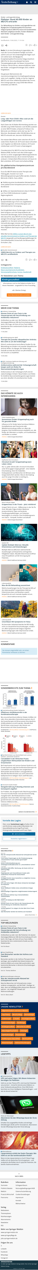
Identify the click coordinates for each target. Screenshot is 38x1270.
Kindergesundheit (7, 268)
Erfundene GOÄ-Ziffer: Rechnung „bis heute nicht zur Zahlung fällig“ (17, 869)
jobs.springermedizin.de (9, 1239)
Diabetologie (6, 1019)
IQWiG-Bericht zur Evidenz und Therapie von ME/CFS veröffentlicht (18, 253)
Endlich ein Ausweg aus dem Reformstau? (12, 900)
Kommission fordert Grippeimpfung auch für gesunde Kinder (18, 420)
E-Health (16, 1019)
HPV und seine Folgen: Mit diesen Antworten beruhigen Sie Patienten (18, 884)
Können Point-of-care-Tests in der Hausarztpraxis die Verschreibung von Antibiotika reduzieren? (15, 315)
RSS (2, 1226)
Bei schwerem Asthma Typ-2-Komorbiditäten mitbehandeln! (14, 895)
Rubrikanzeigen (6, 1217)
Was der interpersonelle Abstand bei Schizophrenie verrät (19, 855)
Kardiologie (21, 1023)
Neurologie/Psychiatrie (10, 1031)
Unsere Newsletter (11, 1007)
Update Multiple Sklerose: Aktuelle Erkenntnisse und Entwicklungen (15, 546)
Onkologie (23, 1031)
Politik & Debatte (6, 1189)
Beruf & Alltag (17, 1015)
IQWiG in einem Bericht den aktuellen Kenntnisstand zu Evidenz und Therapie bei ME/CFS (19, 236)
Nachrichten (6, 851)
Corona (19, 272)
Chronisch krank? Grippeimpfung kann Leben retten (17, 463)
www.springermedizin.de (9, 1233)
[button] (35, 2)
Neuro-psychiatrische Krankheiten (12, 270)
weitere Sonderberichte (28, 812)
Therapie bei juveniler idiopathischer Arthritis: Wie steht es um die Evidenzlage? (19, 340)
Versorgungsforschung (9, 272)
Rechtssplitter (27, 1039)
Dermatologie (29, 1015)
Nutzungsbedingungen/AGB (25, 1189)
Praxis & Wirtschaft (7, 1195)
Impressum (19, 1198)
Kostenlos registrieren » (19, 839)
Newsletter (4, 1223)
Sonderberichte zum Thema (15, 688)
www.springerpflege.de (8, 1236)
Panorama (4, 1198)
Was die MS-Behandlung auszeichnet (16, 585)
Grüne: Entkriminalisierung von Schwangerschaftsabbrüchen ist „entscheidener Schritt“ (18, 864)
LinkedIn (4, 1249)
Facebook (4, 1252)
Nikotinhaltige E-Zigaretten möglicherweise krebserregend (19, 891)
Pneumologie (20, 1035)
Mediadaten (5, 1211)
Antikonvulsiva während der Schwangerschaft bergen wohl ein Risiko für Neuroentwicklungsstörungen (18, 367)
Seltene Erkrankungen (22, 1043)
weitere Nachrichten (31, 915)
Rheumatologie (7, 1043)
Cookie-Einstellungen (23, 1195)
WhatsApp (4, 1255)
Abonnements (6, 1220)
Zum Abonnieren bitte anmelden (19, 295)
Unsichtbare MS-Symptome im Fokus (16, 622)
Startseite (4, 1186)
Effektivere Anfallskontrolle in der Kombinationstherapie (14, 713)
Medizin (3, 1192)
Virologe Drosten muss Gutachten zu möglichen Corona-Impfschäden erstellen (18, 879)
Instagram (4, 1258)
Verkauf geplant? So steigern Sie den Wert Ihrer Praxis (17, 908)
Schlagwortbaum (21, 1186)
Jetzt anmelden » (19, 834)
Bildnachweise (20, 1204)
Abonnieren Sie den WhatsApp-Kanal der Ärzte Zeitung (19, 1119)
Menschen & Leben (23, 1027)
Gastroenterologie (8, 1023)
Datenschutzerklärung (23, 1192)
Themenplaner (6, 1214)
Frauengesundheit (28, 1019)
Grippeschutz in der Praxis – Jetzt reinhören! (19, 504)
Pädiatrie (17, 268)
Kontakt (18, 1201)
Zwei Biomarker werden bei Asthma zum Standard (16, 912)
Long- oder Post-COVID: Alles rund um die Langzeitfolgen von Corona (17, 120)
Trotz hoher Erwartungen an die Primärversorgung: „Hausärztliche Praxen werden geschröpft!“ (16, 859)
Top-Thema (6, 1015)
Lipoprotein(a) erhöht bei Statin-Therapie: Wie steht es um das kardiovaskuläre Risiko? (18, 1155)
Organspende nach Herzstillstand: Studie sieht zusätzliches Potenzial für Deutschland (15, 874)
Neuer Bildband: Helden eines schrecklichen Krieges (17, 888)
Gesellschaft (27, 272)
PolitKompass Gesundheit (11, 1039)
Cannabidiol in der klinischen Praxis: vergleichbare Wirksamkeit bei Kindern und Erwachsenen (17, 761)
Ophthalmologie (7, 1035)
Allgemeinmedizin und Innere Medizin (15, 1011)
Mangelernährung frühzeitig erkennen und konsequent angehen (17, 788)
